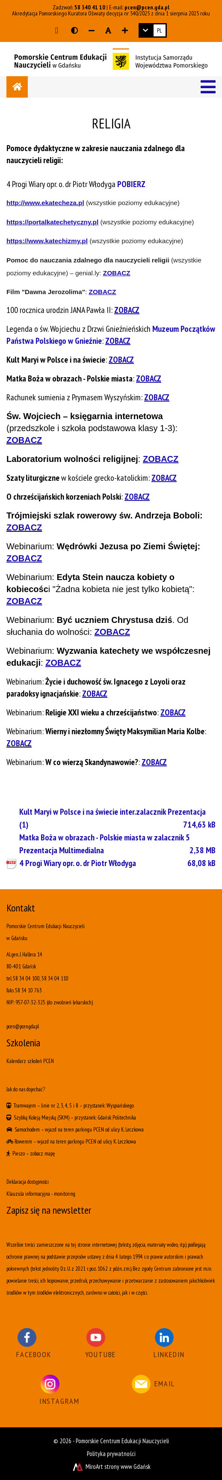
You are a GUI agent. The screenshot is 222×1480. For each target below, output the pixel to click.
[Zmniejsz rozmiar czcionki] (92, 30)
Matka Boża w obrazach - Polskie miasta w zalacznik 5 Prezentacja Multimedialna (117, 844)
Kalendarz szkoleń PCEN (30, 1061)
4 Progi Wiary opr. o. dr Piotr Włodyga (117, 863)
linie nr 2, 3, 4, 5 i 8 (59, 1105)
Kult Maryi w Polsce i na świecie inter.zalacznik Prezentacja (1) (117, 818)
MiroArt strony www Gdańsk (111, 1466)
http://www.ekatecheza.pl (45, 202)
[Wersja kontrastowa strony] (74, 30)
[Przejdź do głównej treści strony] (56, 30)
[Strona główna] (17, 87)
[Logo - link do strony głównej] (111, 58)
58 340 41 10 (89, 7)
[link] (153, 30)
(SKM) (63, 1117)
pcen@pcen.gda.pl (146, 7)
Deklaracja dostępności (27, 1181)
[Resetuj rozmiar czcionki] (108, 30)
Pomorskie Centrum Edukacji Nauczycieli (122, 1441)
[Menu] (208, 87)
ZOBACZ (19, 743)
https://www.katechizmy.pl (47, 240)
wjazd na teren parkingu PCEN (74, 1129)
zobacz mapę (42, 1153)
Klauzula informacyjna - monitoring (40, 1193)
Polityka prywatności (111, 1454)
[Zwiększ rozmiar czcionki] (125, 30)
